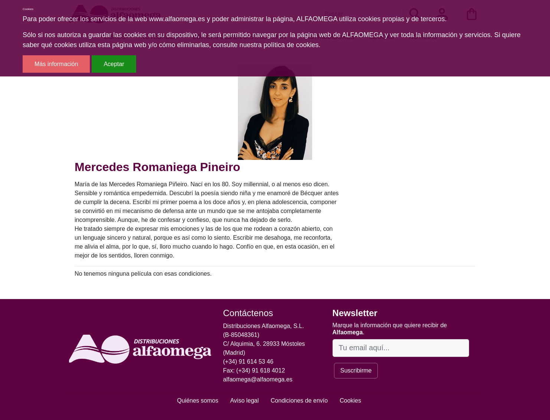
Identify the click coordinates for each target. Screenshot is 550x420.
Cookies (350, 400)
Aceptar (114, 64)
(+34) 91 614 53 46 (248, 361)
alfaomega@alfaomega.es (257, 379)
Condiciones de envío (299, 400)
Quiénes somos (197, 400)
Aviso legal (244, 400)
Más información (56, 64)
